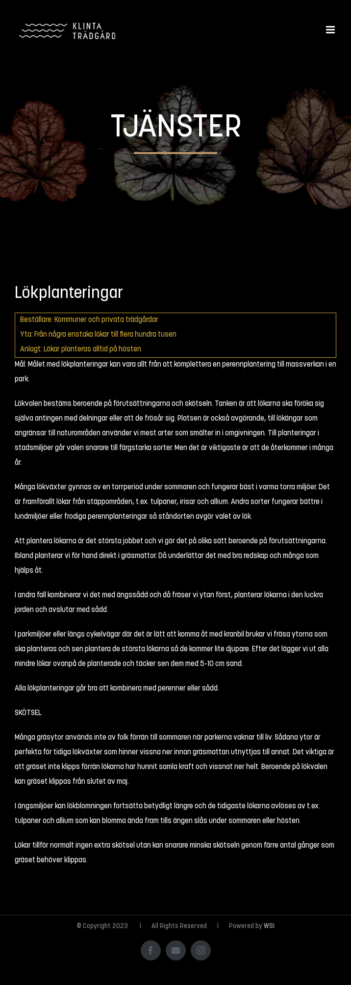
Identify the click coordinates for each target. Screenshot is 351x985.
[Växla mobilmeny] (331, 30)
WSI (269, 926)
